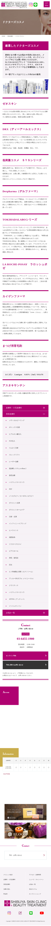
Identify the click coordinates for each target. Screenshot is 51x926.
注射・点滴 (13, 516)
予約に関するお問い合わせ (14, 665)
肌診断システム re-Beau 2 (17, 468)
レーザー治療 (13, 461)
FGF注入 (12, 441)
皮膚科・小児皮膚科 (9, 880)
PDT (11, 489)
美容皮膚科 (7, 885)
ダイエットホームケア (16, 510)
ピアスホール (13, 551)
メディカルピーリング (16, 420)
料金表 (5, 894)
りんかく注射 (13, 448)
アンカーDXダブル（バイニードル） (21, 578)
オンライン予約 (11, 656)
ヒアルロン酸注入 (15, 434)
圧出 (10, 565)
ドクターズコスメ (15, 544)
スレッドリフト (14, 455)
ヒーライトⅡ (13, 530)
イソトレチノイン (15, 606)
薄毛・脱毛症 (13, 558)
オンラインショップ (35, 894)
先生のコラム (33, 889)
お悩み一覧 (32, 885)
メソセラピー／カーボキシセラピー (21, 496)
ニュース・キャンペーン (36, 880)
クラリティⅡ (13, 585)
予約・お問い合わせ (15, 855)
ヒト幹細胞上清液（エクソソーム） (21, 571)
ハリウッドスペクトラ (16, 482)
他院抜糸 (12, 537)
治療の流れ (7, 889)
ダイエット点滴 (14, 503)
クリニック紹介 (8, 875)
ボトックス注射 (14, 427)
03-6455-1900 (25, 638)
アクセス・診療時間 (35, 875)
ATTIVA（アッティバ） (17, 599)
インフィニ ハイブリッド (17, 523)
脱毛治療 (12, 475)
